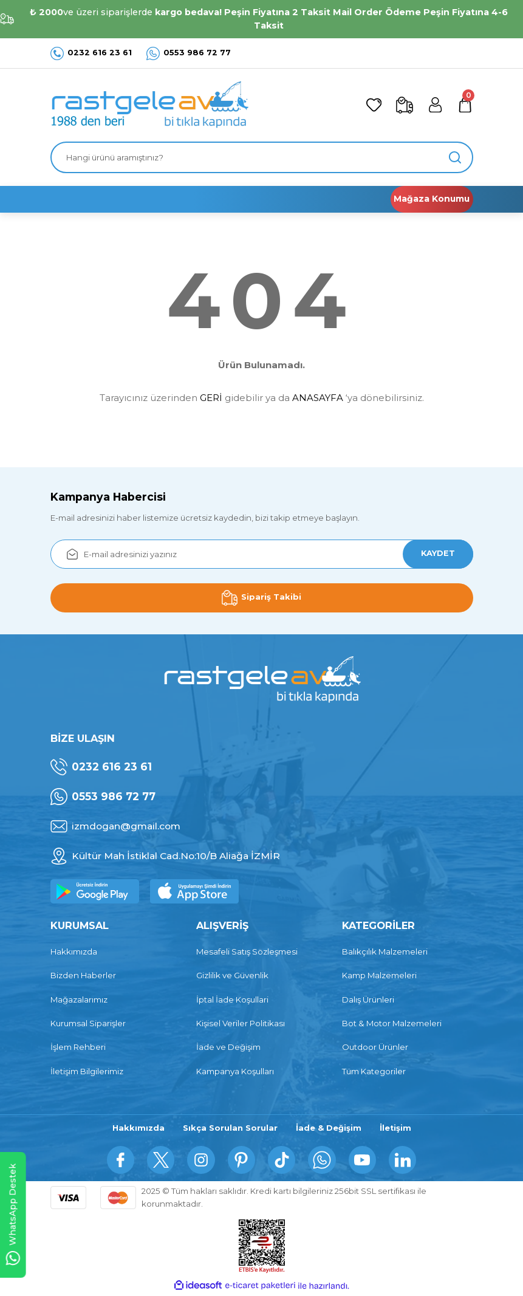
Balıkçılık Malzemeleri (385, 951)
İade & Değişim (328, 1128)
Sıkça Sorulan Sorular (229, 1128)
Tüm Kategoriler (374, 1071)
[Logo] (149, 105)
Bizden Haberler (83, 975)
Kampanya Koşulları (235, 1071)
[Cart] (464, 105)
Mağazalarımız (79, 999)
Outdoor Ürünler (375, 1047)
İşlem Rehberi (78, 1047)
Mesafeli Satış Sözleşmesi (247, 951)
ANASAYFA (317, 397)
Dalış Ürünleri (368, 999)
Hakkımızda (73, 951)
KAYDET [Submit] (435, 553)
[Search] (261, 157)
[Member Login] (433, 105)
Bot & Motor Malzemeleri (392, 1023)
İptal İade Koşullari (232, 999)
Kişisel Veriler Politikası (240, 1023)
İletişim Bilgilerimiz (86, 1071)
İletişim (396, 1128)
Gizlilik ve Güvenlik (232, 975)
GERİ (211, 397)
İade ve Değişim (228, 1047)
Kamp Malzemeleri (379, 975)
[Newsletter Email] (261, 554)
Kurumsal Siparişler (88, 1023)
